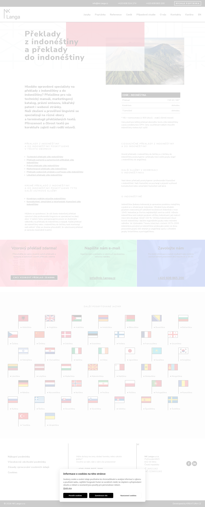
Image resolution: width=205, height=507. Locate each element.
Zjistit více (67, 488)
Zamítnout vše (101, 495)
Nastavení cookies (128, 495)
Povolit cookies (75, 495)
